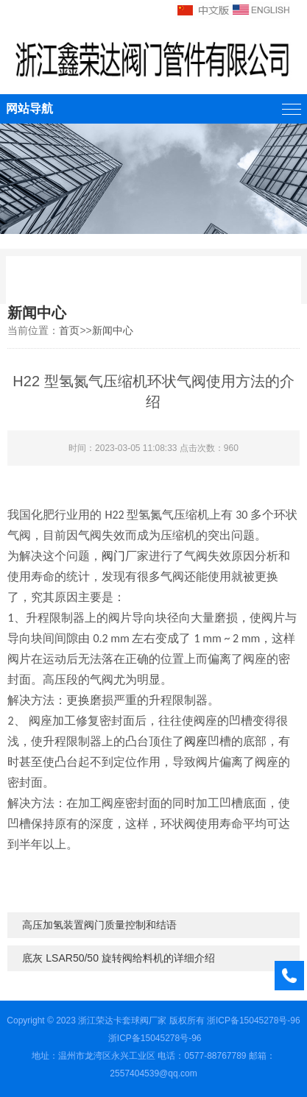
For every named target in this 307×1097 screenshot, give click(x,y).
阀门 (113, 556)
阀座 (196, 741)
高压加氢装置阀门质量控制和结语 (99, 925)
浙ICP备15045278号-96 (253, 1020)
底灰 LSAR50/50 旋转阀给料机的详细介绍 (118, 958)
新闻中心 (112, 330)
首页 (69, 330)
